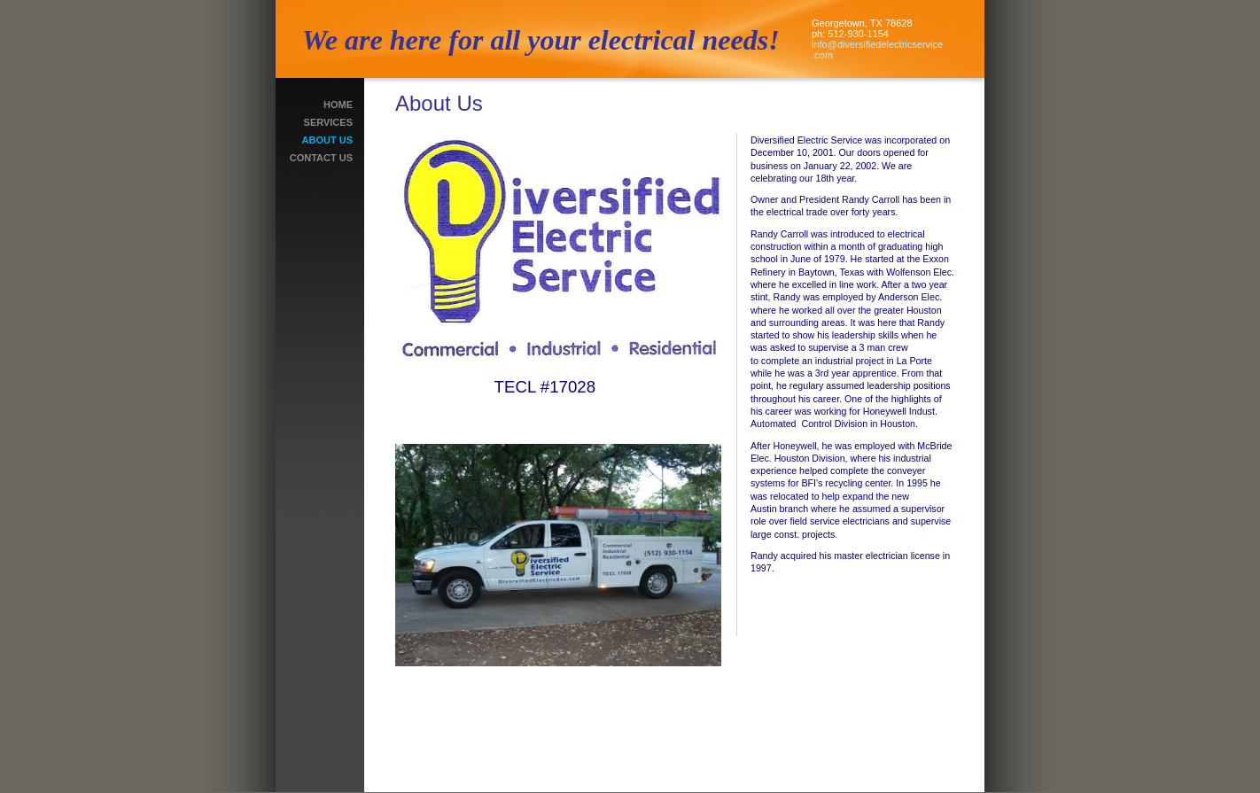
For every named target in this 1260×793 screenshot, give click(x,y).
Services (328, 122)
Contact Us (321, 157)
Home (338, 104)
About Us (327, 140)
